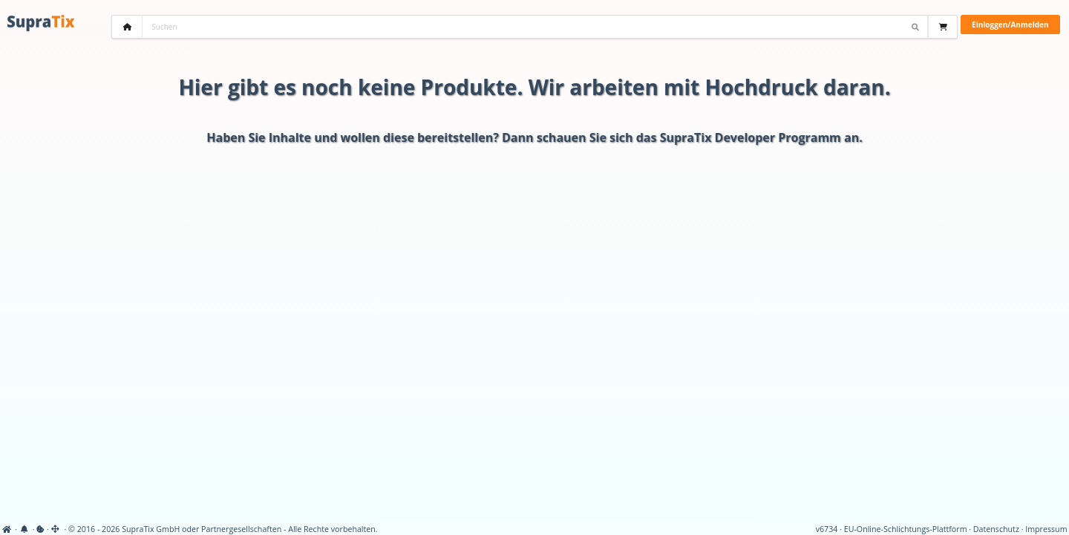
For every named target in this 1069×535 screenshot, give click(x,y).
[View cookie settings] (40, 529)
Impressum (1046, 529)
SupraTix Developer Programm (750, 137)
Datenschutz (996, 529)
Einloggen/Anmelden (1010, 24)
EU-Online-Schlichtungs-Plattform (905, 529)
